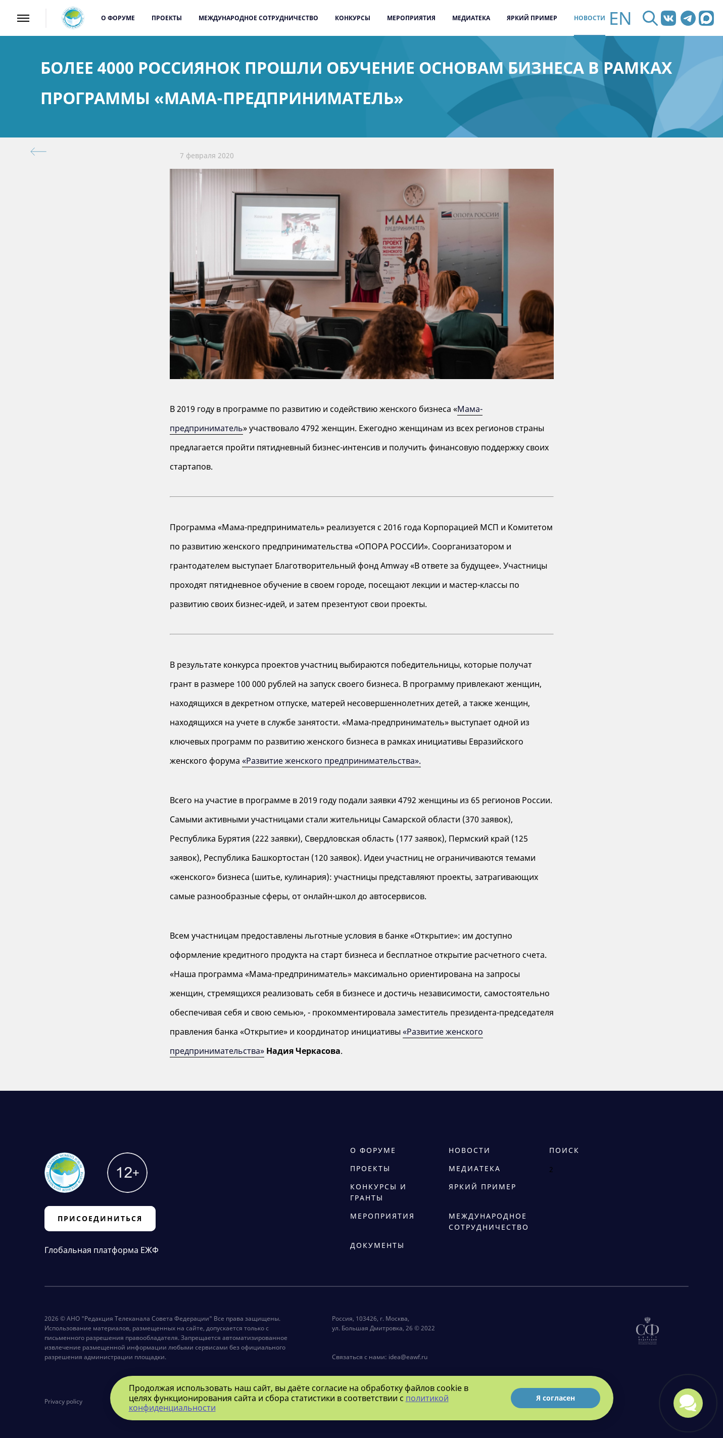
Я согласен (555, 1398)
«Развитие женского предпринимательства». (331, 760)
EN (620, 18)
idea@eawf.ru (408, 1357)
